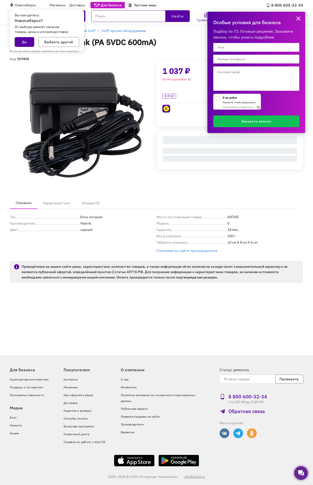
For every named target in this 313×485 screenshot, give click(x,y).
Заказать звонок (256, 121)
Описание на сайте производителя (186, 250)
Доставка (77, 5)
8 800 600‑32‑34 (284, 5)
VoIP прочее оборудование (124, 31)
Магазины (58, 5)
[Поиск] (140, 16)
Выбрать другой (58, 42)
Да (24, 42)
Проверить (289, 379)
